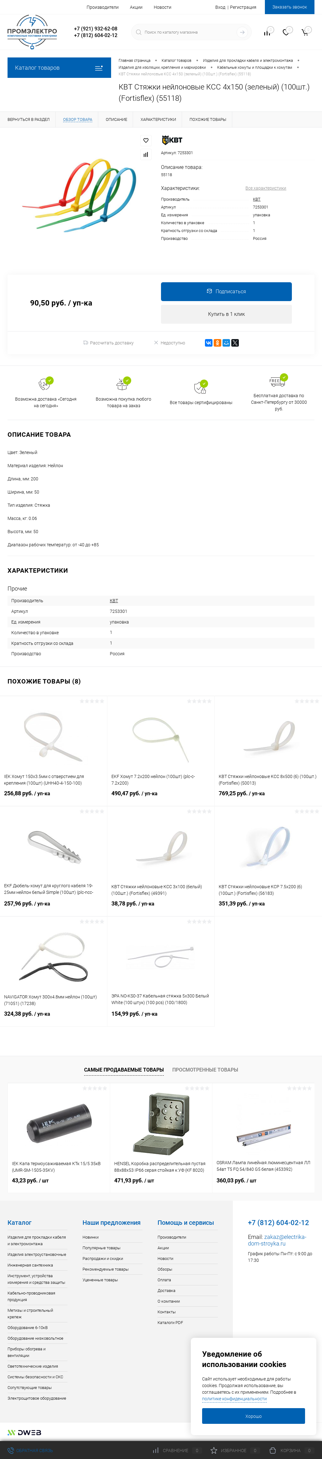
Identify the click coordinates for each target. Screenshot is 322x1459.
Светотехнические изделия (33, 1366)
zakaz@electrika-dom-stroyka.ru (277, 1240)
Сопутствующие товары (30, 1388)
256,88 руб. (53, 797)
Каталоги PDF (170, 1323)
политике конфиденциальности (234, 1398)
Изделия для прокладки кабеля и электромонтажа (37, 1240)
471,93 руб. (134, 1180)
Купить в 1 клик (226, 314)
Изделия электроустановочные (37, 1254)
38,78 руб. (160, 907)
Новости (162, 7)
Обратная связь (30, 1450)
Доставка (166, 1291)
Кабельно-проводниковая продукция (31, 1296)
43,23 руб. (30, 1180)
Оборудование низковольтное (35, 1338)
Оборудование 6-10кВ (28, 1328)
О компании (169, 1301)
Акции (136, 7)
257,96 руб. (53, 907)
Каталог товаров (59, 67)
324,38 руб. (53, 1018)
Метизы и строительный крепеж (30, 1314)
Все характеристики (265, 188)
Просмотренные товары (205, 1070)
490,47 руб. (160, 797)
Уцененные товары (100, 1280)
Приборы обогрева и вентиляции (27, 1352)
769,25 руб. (268, 797)
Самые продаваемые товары (124, 1070)
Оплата (164, 1280)
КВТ (256, 199)
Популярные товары (102, 1248)
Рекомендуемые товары (106, 1269)
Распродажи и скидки (103, 1258)
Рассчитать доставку (108, 342)
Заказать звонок (289, 6)
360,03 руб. (236, 1180)
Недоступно (169, 342)
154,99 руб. (160, 1018)
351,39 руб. (268, 907)
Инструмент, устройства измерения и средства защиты (36, 1279)
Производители (103, 7)
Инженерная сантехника (30, 1265)
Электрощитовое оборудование (37, 1398)
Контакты (167, 1312)
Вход (220, 7)
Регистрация (243, 7)
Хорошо (253, 1416)
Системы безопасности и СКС (35, 1377)
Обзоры (165, 1269)
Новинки (91, 1237)
